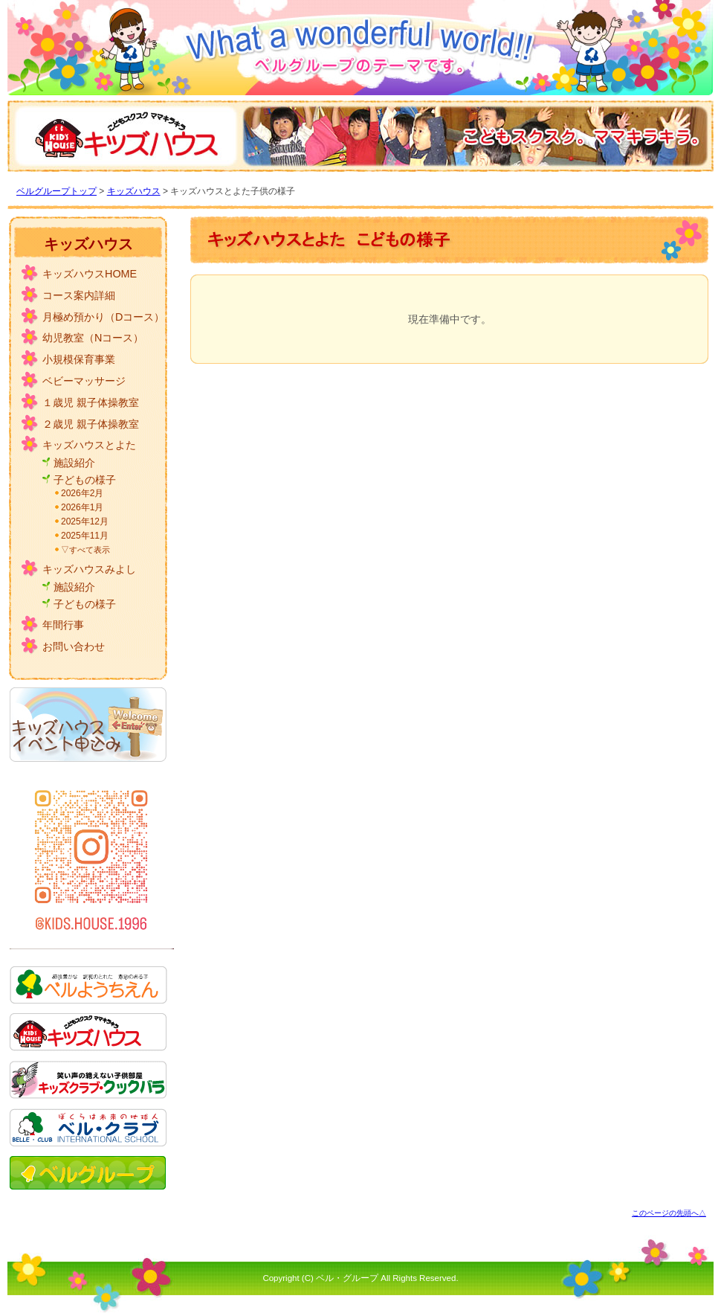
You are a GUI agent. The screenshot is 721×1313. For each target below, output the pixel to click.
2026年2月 (82, 493)
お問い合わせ (73, 646)
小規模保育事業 (78, 359)
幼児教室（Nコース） (92, 338)
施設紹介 (74, 463)
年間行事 (63, 625)
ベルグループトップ (56, 191)
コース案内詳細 (78, 295)
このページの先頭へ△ (669, 1213)
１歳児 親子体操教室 (90, 402)
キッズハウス (134, 191)
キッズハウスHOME (89, 274)
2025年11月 (85, 535)
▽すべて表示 (85, 549)
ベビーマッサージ (84, 381)
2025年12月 (85, 521)
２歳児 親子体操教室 (90, 424)
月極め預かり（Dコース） (103, 317)
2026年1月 (82, 507)
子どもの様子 (85, 480)
